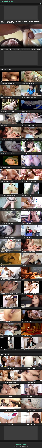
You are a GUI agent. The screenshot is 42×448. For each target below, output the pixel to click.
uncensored (38, 49)
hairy (26, 49)
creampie (33, 49)
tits (29, 49)
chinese (13, 49)
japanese (6, 49)
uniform (22, 49)
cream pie (18, 49)
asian (2, 49)
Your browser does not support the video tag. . (21, 36)
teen (10, 49)
